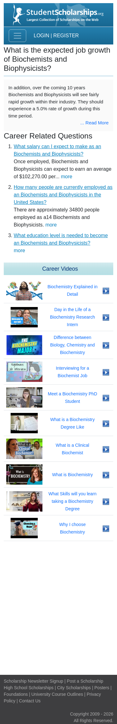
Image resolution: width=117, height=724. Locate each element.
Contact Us (30, 700)
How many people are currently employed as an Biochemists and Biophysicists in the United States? (63, 195)
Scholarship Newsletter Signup (33, 681)
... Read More (94, 122)
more (66, 176)
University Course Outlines (57, 694)
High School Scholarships (29, 687)
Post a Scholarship (85, 681)
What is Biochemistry (72, 474)
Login (41, 35)
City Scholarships (74, 687)
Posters (102, 687)
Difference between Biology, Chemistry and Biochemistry (72, 345)
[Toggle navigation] (17, 35)
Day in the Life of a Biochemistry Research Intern (72, 317)
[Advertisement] (58, 608)
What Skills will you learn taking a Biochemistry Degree (72, 501)
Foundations (16, 694)
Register (66, 35)
